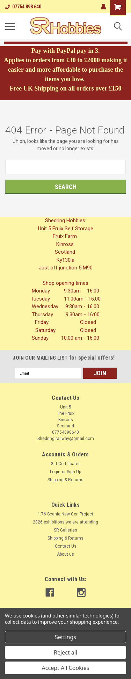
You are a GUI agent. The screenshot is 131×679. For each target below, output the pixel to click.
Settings (65, 637)
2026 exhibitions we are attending (65, 522)
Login (55, 471)
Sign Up (74, 471)
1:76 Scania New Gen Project (65, 514)
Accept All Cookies (65, 668)
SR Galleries (65, 530)
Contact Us (66, 546)
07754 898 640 (23, 6)
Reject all (65, 652)
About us (65, 554)
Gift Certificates (66, 463)
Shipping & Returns (65, 479)
